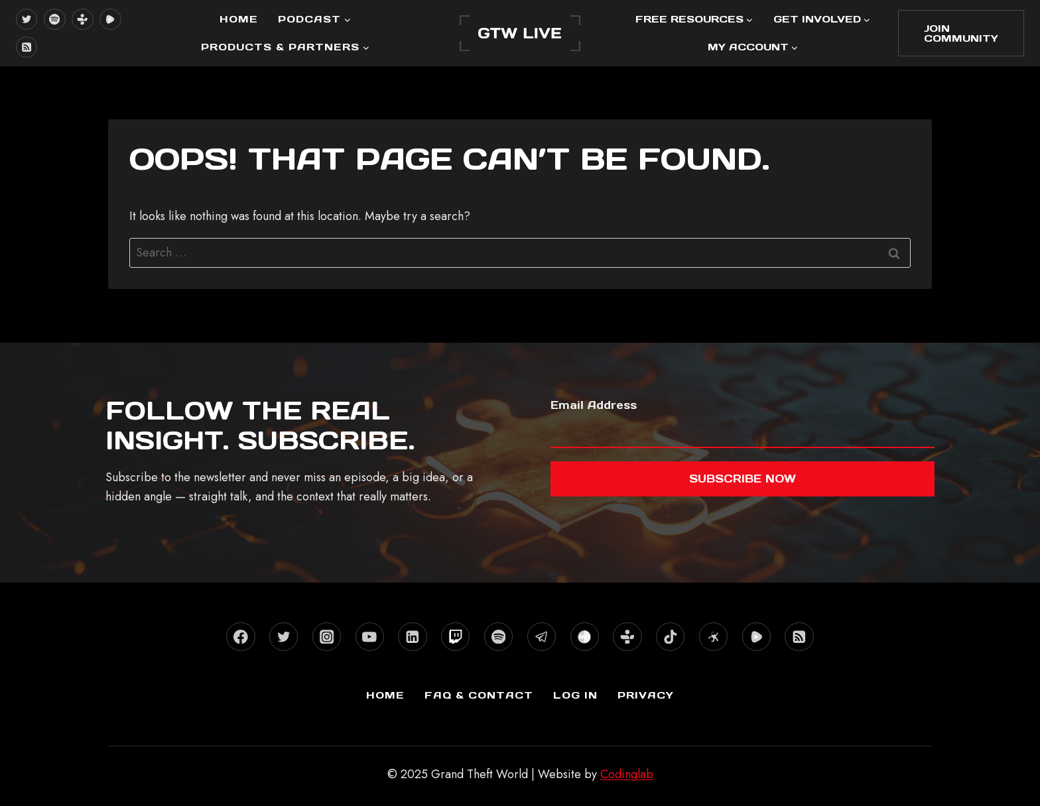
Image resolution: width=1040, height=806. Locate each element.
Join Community (961, 33)
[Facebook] (240, 636)
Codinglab (626, 774)
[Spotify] (54, 19)
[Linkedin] (412, 636)
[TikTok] (670, 636)
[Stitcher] (584, 636)
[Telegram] (541, 636)
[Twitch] (455, 636)
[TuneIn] (82, 19)
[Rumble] (110, 19)
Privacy (646, 695)
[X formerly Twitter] (26, 19)
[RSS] (26, 47)
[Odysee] (713, 636)
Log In (575, 695)
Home (239, 19)
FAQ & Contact (478, 695)
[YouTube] (370, 636)
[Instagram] (326, 636)
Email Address (594, 405)
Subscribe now (742, 478)
